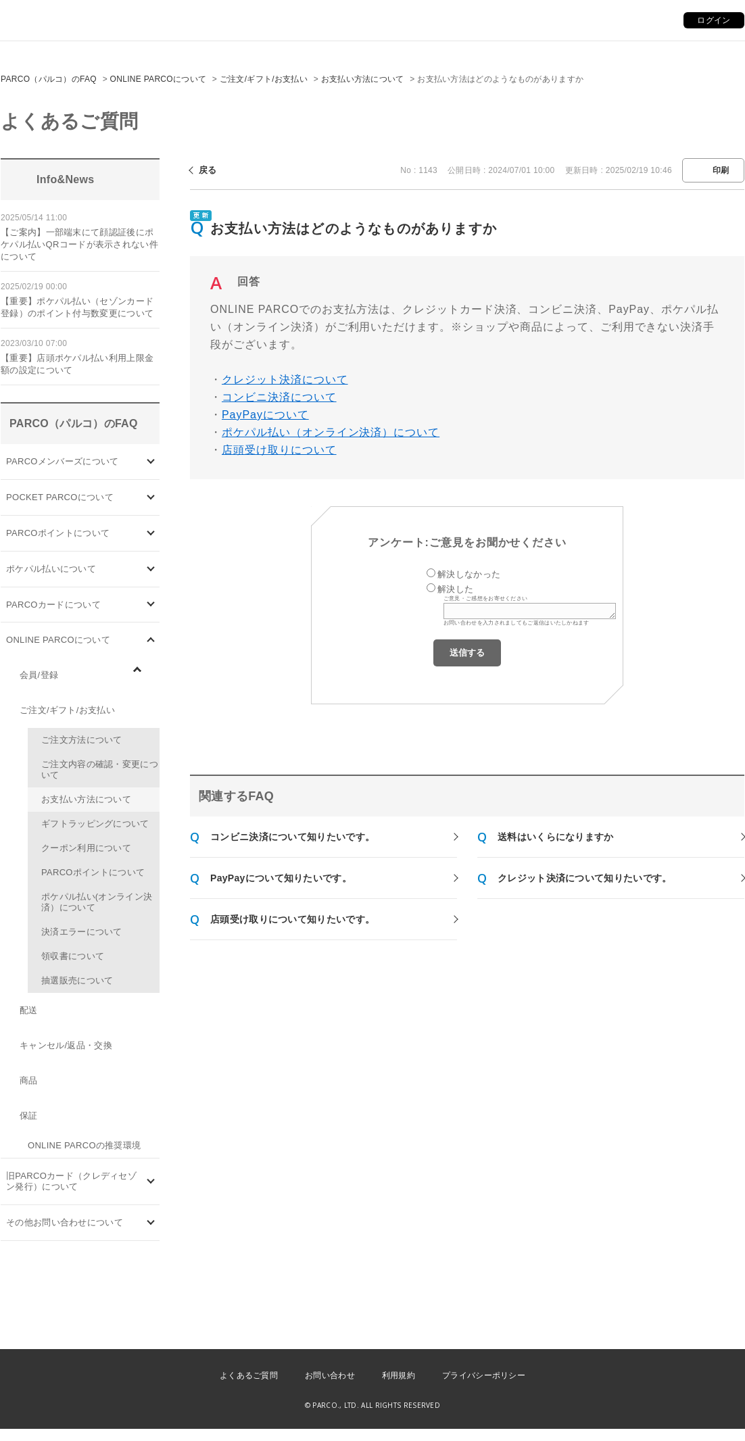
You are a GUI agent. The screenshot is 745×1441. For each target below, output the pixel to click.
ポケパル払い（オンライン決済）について (330, 432)
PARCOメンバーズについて (62, 461)
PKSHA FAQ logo (670, 1406)
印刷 (721, 170)
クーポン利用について (86, 848)
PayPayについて (265, 414)
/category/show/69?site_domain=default (151, 640)
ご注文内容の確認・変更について (99, 769)
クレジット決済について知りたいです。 (584, 878)
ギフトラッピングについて (95, 824)
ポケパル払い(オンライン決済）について (96, 902)
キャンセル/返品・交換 (66, 1045)
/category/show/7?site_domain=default (151, 1181)
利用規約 (398, 1375)
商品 (29, 1080)
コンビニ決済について (279, 397)
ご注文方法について (81, 740)
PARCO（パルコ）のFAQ (49, 79)
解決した (455, 589)
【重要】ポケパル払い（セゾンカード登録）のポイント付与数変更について (77, 307)
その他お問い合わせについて (64, 1222)
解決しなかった (468, 574)
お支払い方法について (362, 79)
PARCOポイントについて (58, 533)
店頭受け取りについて (279, 450)
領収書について (72, 956)
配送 (29, 1010)
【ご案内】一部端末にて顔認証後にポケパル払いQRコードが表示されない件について (79, 244)
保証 (29, 1115)
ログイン (713, 20)
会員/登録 (39, 675)
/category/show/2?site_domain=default (151, 532)
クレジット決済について (285, 379)
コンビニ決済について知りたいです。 (292, 836)
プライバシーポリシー (483, 1375)
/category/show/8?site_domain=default (151, 1223)
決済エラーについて (81, 932)
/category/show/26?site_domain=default (151, 568)
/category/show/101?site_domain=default (151, 604)
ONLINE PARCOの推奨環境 (84, 1145)
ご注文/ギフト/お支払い (264, 79)
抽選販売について (77, 980)
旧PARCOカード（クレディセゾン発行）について (71, 1181)
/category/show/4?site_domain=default (151, 497)
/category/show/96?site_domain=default (144, 677)
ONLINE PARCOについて (158, 79)
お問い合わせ (330, 1375)
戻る (208, 170)
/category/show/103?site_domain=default (151, 461)
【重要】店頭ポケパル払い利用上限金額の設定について (77, 364)
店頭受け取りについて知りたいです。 (292, 919)
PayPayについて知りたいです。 (281, 878)
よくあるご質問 (249, 1375)
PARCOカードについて (53, 605)
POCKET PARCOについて (60, 497)
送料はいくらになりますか (556, 836)
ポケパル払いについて (51, 569)
